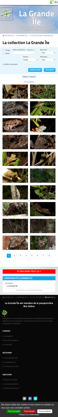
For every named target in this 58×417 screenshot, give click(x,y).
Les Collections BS (11, 358)
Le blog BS (8, 345)
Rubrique (43, 57)
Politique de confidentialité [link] (29, 415)
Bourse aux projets (10, 380)
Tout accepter (14, 411)
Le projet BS (8, 336)
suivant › (29, 260)
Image (7, 50)
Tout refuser (29, 411)
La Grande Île (36, 17)
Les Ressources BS (11, 366)
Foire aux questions (11, 340)
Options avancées (11, 64)
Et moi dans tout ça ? (29, 271)
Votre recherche (19, 50)
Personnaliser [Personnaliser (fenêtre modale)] (45, 411)
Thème (25, 57)
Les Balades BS (10, 362)
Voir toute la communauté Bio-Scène (29, 290)
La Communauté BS (11, 384)
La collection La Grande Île (41, 35)
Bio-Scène (9, 283)
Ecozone (43, 50)
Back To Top (51, 297)
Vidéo (7, 53)
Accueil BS (8, 35)
